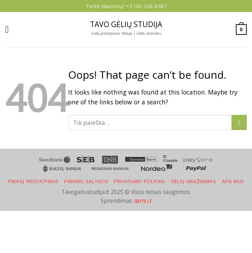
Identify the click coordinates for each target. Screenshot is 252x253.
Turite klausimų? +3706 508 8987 (126, 5)
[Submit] (239, 122)
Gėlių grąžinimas (194, 181)
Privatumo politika (139, 181)
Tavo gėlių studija (126, 24)
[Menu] (10, 29)
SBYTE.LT (143, 201)
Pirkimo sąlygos (86, 181)
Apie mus (233, 181)
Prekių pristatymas (33, 181)
